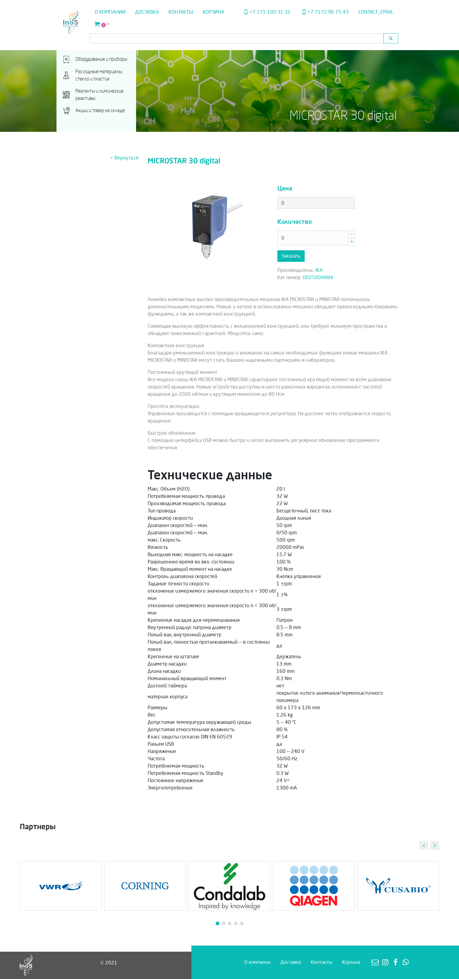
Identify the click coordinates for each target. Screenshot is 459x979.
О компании (110, 12)
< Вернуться (124, 157)
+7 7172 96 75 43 (324, 12)
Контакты (181, 12)
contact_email (375, 12)
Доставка (147, 12)
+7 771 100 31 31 (267, 12)
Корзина (213, 12)
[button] (434, 845)
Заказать (291, 255)
